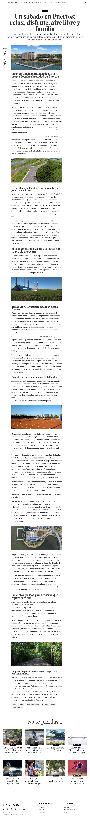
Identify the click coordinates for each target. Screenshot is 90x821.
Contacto (41, 809)
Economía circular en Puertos (55, 748)
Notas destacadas (69, 809)
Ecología (34, 2)
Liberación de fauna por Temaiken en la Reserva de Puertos (13, 750)
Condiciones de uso (7, 814)
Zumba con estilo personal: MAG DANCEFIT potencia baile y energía (77, 782)
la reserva (21, 704)
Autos (20, 2)
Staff (65, 812)
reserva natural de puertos (32, 704)
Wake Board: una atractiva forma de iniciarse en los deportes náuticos (34, 751)
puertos (14, 704)
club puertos (45, 704)
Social (50, 2)
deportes (53, 704)
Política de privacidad (18, 814)
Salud (44, 2)
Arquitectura (12, 2)
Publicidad (42, 812)
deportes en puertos (17, 707)
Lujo (39, 2)
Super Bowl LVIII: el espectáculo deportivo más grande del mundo (13, 782)
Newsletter (42, 807)
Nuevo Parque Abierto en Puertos (55, 779)
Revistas (66, 807)
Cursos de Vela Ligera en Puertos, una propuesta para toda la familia (77, 751)
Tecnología (57, 2)
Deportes (27, 2)
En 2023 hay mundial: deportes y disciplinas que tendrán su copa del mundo (34, 783)
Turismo (64, 2)
